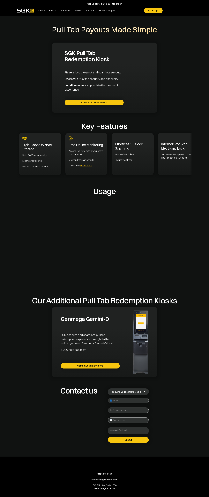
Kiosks (41, 10)
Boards (52, 10)
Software (65, 10)
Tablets (77, 10)
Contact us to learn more (94, 102)
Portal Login (153, 10)
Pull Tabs (90, 10)
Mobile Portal (86, 165)
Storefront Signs (107, 10)
